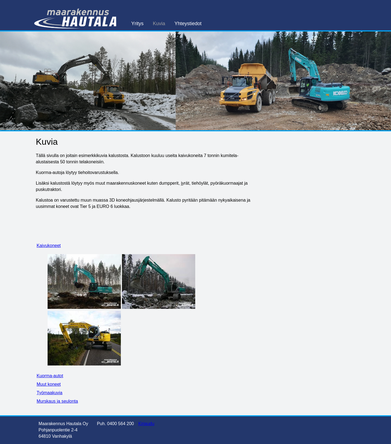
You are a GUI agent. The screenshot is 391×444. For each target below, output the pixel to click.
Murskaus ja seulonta (57, 401)
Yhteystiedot (188, 23)
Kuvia (159, 23)
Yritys (137, 23)
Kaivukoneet (49, 245)
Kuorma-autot (50, 375)
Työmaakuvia (49, 392)
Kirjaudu (146, 423)
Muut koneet (49, 384)
